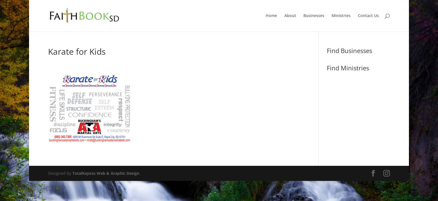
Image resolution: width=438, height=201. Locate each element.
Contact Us (368, 16)
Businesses (313, 16)
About (290, 16)
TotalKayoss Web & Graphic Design (105, 173)
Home (271, 16)
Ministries (341, 16)
